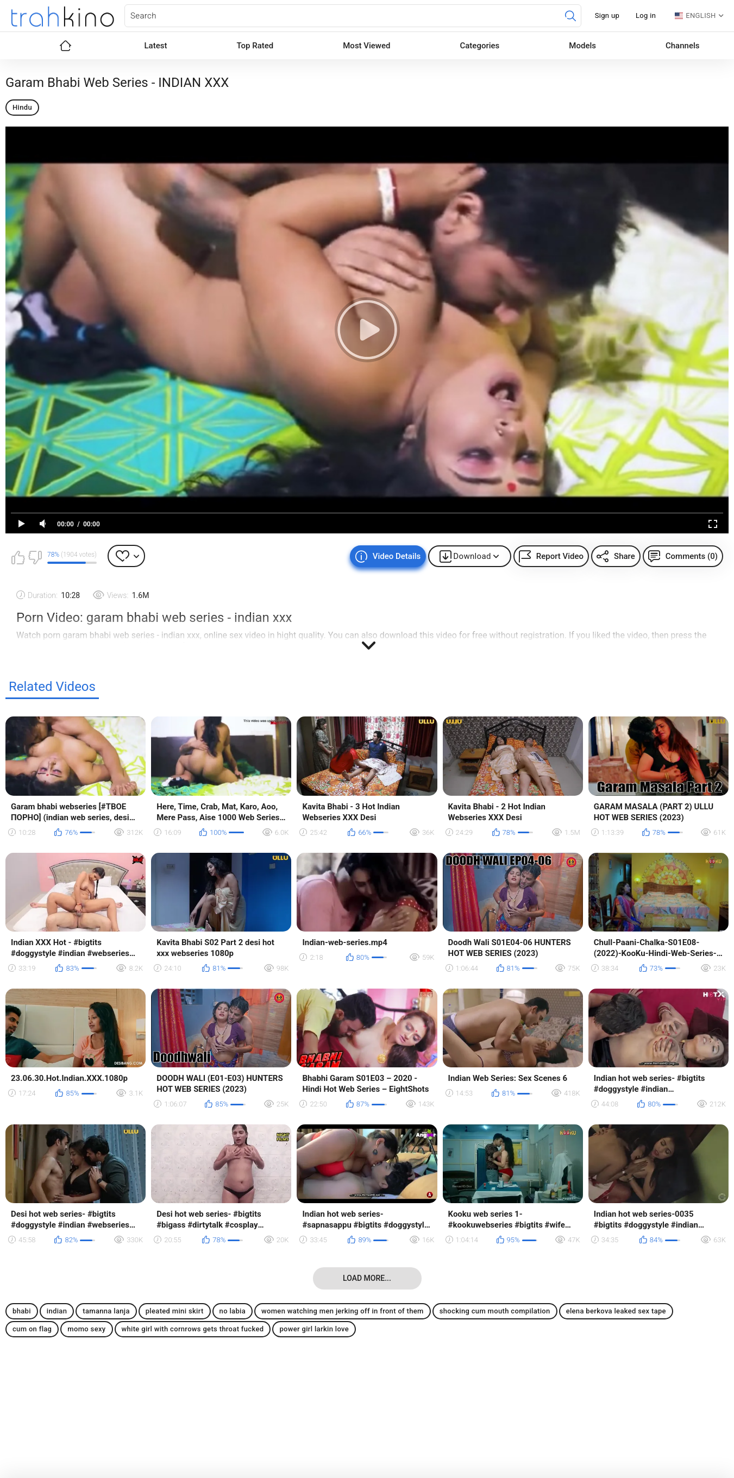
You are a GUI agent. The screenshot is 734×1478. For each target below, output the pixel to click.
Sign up (607, 15)
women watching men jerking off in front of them (342, 1311)
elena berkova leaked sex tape (616, 1311)
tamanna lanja (106, 1311)
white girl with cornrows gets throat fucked (193, 1329)
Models (582, 46)
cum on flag (32, 1329)
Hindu (22, 107)
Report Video (560, 556)
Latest (156, 46)
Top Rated (254, 46)
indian (57, 1311)
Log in (646, 15)
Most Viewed (366, 46)
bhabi (21, 1311)
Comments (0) (692, 556)
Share (624, 556)
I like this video (18, 557)
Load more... (367, 1278)
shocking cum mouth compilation (495, 1311)
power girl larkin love (314, 1329)
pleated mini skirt (175, 1311)
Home (65, 45)
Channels (683, 46)
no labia (232, 1311)
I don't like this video (35, 557)
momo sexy (86, 1329)
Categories (479, 46)
